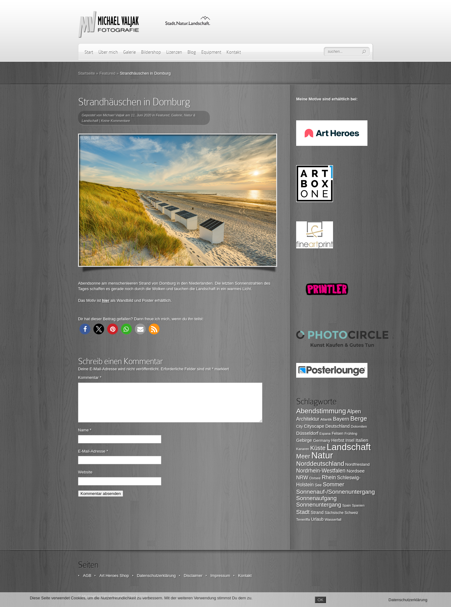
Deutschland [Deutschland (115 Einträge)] (337, 426)
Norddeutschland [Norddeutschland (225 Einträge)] (320, 463)
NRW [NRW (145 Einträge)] (302, 477)
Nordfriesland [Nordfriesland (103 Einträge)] (357, 464)
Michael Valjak (114, 115)
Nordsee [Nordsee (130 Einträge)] (356, 470)
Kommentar (89, 377)
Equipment (211, 52)
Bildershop (151, 52)
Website (85, 479)
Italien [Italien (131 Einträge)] (361, 440)
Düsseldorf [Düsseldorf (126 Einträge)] (307, 433)
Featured (107, 73)
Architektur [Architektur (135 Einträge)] (307, 419)
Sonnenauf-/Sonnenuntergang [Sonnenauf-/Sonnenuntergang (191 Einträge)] (335, 491)
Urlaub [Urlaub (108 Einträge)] (317, 519)
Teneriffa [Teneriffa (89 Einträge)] (303, 519)
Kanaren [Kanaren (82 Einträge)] (302, 449)
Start (88, 52)
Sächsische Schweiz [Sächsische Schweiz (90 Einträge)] (341, 513)
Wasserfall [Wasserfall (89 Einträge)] (333, 519)
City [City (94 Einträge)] (299, 426)
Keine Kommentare (115, 121)
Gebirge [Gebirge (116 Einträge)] (304, 440)
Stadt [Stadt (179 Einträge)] (303, 512)
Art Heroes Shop (114, 575)
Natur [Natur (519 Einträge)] (322, 455)
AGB (87, 575)
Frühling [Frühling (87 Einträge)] (350, 433)
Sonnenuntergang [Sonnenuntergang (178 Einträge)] (318, 504)
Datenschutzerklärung (156, 575)
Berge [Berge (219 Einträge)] (358, 418)
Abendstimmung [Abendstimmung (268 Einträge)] (321, 411)
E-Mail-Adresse (93, 458)
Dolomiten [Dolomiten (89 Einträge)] (359, 426)
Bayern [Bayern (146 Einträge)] (341, 419)
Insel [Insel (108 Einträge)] (350, 440)
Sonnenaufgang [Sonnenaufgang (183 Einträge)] (316, 498)
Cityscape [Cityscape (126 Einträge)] (314, 426)
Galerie (129, 52)
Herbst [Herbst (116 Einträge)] (337, 440)
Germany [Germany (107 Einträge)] (321, 440)
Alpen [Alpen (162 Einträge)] (354, 411)
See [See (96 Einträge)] (318, 485)
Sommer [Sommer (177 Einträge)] (333, 484)
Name (84, 437)
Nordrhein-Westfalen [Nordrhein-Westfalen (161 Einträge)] (321, 471)
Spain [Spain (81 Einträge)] (346, 505)
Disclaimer (193, 575)
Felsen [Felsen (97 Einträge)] (337, 433)
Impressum (220, 575)
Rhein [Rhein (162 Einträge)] (329, 477)
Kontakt (233, 52)
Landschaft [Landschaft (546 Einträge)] (349, 447)
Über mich (108, 52)
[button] (85, 329)
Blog (191, 52)
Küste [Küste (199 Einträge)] (318, 448)
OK (320, 599)
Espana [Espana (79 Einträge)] (325, 433)
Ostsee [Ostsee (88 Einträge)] (315, 478)
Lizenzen (174, 52)
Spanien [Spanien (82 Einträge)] (358, 505)
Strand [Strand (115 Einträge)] (317, 512)
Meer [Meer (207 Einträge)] (303, 456)
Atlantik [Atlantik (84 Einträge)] (326, 419)
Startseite (86, 73)
